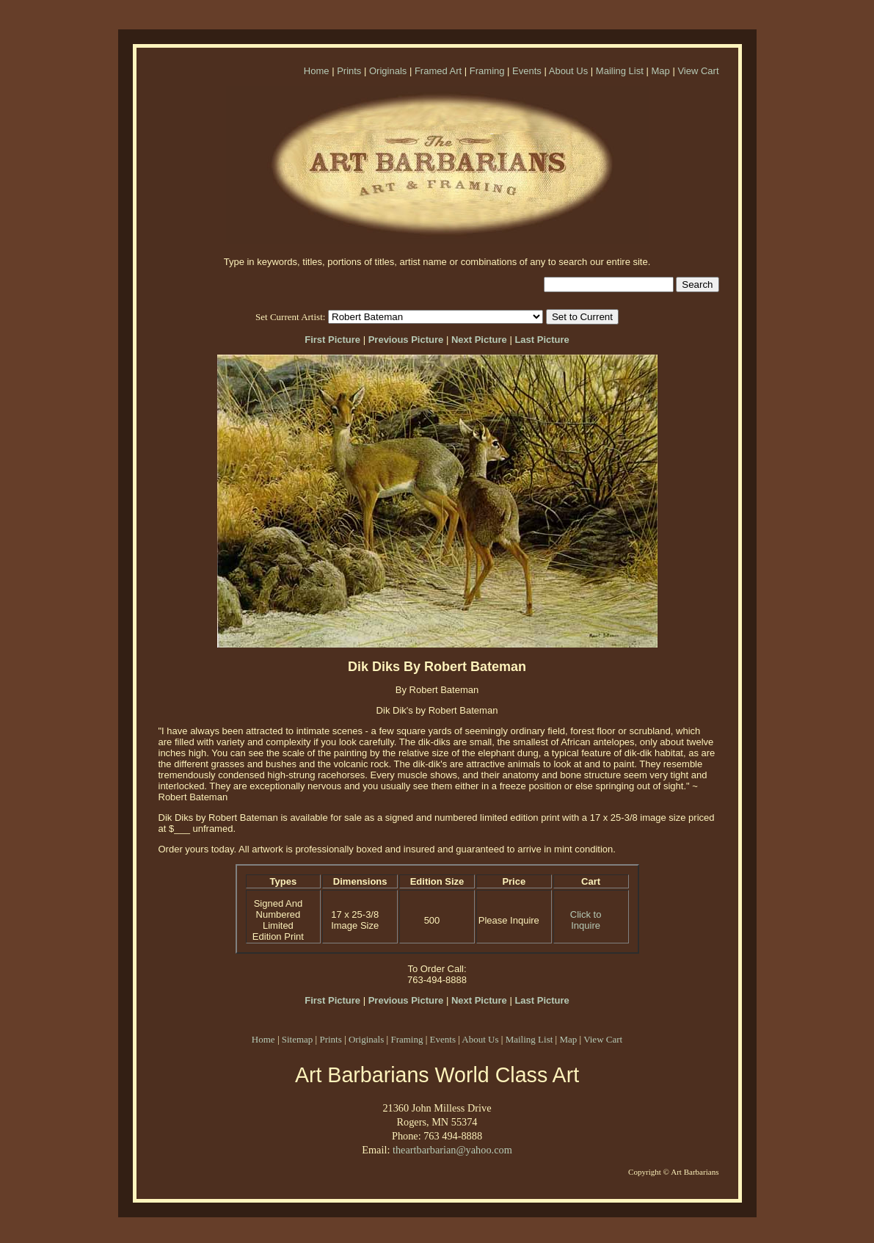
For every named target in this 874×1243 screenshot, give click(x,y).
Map (660, 70)
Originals (388, 70)
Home (316, 70)
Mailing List (620, 70)
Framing (487, 70)
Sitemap (297, 1039)
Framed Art (438, 70)
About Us (568, 70)
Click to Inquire (586, 920)
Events (527, 70)
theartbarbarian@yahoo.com (452, 1150)
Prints (349, 70)
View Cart (697, 70)
